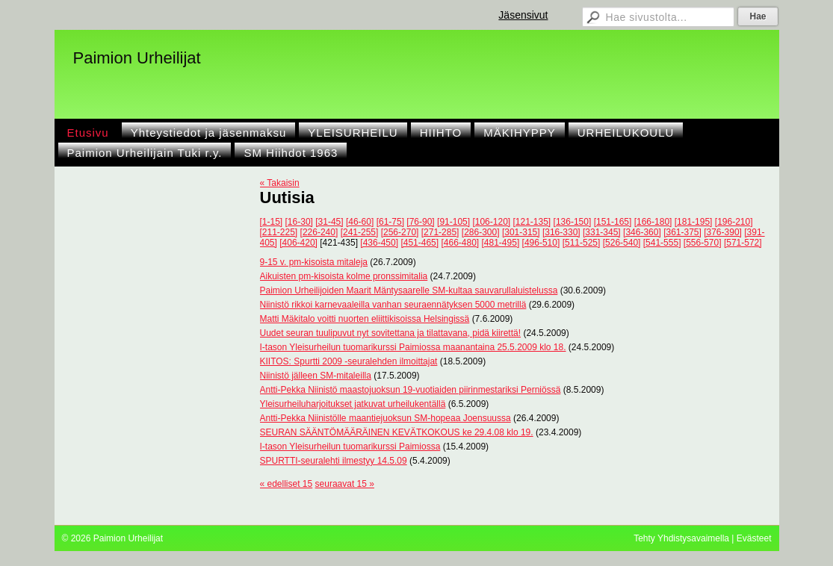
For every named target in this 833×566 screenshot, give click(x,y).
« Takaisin (280, 183)
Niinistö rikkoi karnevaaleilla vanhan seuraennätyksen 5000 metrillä (393, 304)
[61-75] (390, 222)
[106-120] (491, 222)
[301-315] (521, 232)
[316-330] (561, 232)
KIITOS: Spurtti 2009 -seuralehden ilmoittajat (349, 361)
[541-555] (662, 242)
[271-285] (440, 232)
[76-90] (420, 222)
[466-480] (460, 242)
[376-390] (723, 232)
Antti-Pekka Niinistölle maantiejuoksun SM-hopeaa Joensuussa (385, 418)
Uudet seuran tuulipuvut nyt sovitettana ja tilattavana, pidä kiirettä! (390, 333)
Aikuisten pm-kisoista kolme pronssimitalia (344, 276)
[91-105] (453, 222)
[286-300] (481, 232)
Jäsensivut (523, 15)
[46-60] (360, 222)
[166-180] (653, 222)
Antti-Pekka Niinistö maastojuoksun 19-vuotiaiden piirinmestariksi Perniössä (410, 390)
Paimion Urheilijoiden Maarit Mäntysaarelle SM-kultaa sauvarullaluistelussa (409, 290)
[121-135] (532, 222)
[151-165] (613, 222)
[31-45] (329, 222)
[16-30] (299, 222)
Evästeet (754, 538)
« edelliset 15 (286, 484)
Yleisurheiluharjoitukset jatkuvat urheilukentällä (353, 404)
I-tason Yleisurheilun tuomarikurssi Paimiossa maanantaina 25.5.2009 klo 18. (413, 347)
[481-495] (501, 242)
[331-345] (602, 232)
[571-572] (743, 242)
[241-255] (360, 232)
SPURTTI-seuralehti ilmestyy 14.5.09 (333, 460)
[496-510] (541, 242)
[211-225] (279, 232)
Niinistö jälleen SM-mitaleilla (315, 375)
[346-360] (642, 232)
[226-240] (319, 232)
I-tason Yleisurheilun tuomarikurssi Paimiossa (350, 446)
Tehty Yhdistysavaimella (681, 538)
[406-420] (298, 242)
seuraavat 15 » (344, 484)
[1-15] (271, 222)
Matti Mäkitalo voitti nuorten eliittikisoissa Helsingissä (365, 319)
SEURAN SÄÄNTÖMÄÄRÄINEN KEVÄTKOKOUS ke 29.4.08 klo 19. (396, 432)
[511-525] (582, 242)
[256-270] (400, 232)
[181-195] (694, 222)
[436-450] (379, 242)
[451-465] (419, 242)
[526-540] (622, 242)
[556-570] (703, 242)
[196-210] (734, 222)
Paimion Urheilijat (137, 58)
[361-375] (682, 232)
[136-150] (573, 222)
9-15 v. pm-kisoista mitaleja (314, 262)
